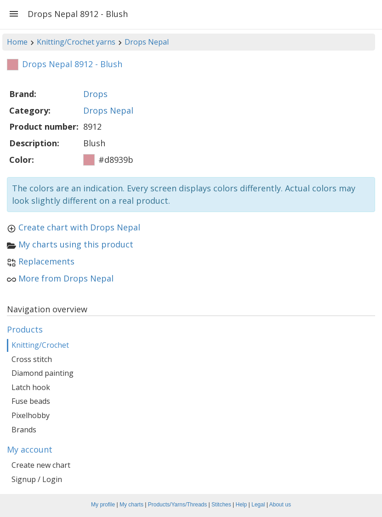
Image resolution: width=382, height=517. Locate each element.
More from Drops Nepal (66, 278)
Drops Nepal (147, 42)
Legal (258, 504)
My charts (131, 504)
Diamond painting (42, 373)
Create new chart (40, 465)
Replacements (46, 261)
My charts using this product (75, 244)
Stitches (221, 504)
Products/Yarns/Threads (177, 504)
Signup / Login (36, 479)
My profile (103, 504)
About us (280, 504)
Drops (95, 93)
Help (241, 504)
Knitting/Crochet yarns (76, 42)
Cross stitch (31, 359)
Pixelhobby (30, 415)
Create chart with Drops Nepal (79, 227)
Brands (23, 430)
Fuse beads (30, 401)
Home (17, 42)
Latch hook (30, 387)
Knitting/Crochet (40, 345)
